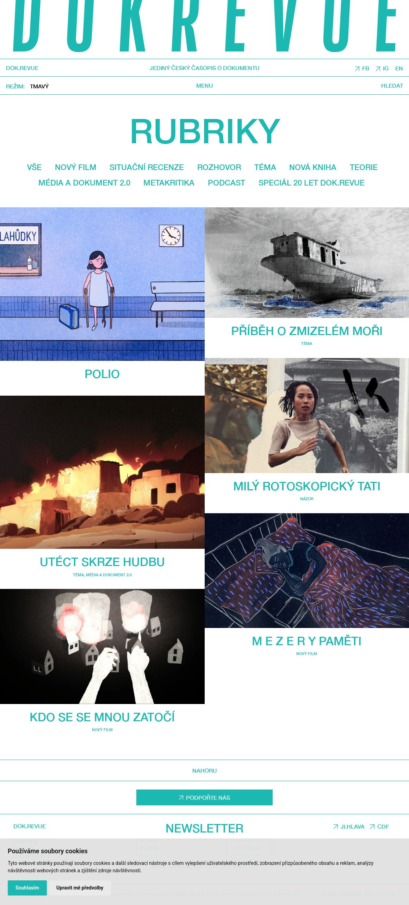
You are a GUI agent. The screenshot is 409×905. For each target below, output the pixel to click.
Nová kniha (312, 167)
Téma (265, 167)
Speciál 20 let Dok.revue (312, 182)
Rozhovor (219, 167)
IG (386, 68)
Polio (102, 374)
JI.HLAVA (353, 826)
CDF (383, 826)
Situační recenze (147, 167)
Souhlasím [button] (27, 888)
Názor (307, 499)
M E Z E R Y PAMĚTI (306, 641)
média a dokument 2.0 (84, 182)
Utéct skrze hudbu (102, 561)
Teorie (364, 167)
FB (365, 68)
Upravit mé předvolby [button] (79, 888)
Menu (204, 85)
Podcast (226, 182)
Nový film (76, 167)
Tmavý (39, 86)
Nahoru (204, 770)
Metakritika (168, 182)
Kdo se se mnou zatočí (102, 717)
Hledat (392, 85)
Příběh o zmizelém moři (307, 331)
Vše (34, 167)
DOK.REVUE (22, 68)
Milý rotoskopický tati (306, 486)
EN (399, 68)
